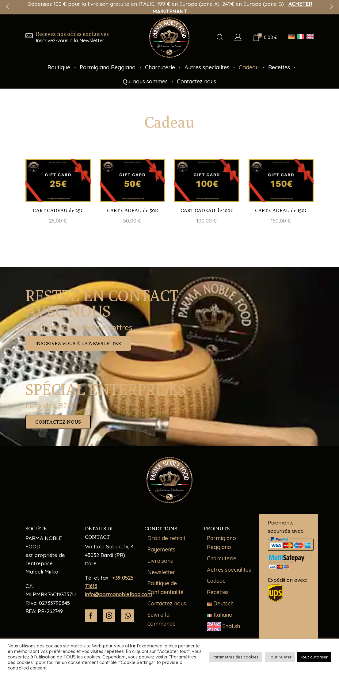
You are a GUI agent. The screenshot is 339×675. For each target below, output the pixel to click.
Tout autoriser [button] (314, 656)
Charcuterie (160, 67)
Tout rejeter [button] (280, 656)
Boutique (59, 67)
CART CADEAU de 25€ (58, 210)
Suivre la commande (161, 619)
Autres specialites (207, 67)
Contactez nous (196, 81)
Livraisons (160, 560)
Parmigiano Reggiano (107, 67)
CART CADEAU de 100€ (207, 210)
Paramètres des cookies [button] (235, 656)
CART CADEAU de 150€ (281, 210)
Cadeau (249, 67)
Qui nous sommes (145, 81)
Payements (161, 549)
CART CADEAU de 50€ (132, 210)
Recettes (279, 67)
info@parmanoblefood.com (118, 594)
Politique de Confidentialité (165, 588)
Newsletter (161, 572)
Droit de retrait (166, 538)
